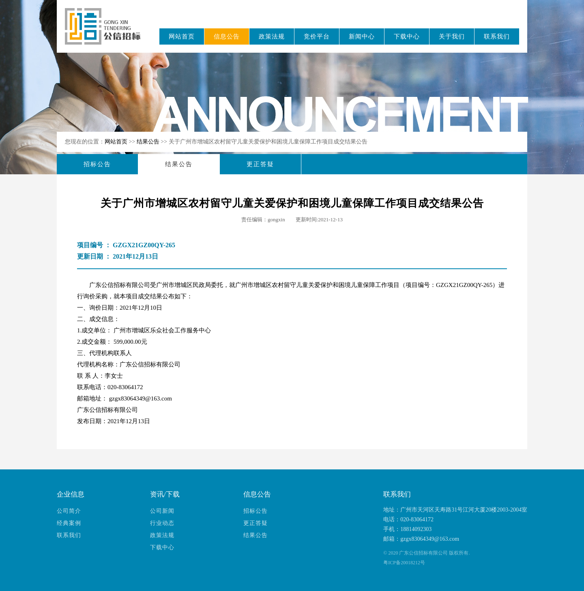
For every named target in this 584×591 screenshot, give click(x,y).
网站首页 (182, 36)
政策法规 (272, 36)
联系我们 (497, 36)
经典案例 (69, 523)
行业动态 (162, 523)
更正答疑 (260, 164)
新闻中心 (362, 36)
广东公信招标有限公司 (106, 32)
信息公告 (227, 36)
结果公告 (149, 142)
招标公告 (97, 164)
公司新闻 (162, 511)
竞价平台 (317, 36)
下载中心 (407, 36)
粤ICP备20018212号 (404, 562)
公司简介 (69, 511)
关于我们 (452, 36)
